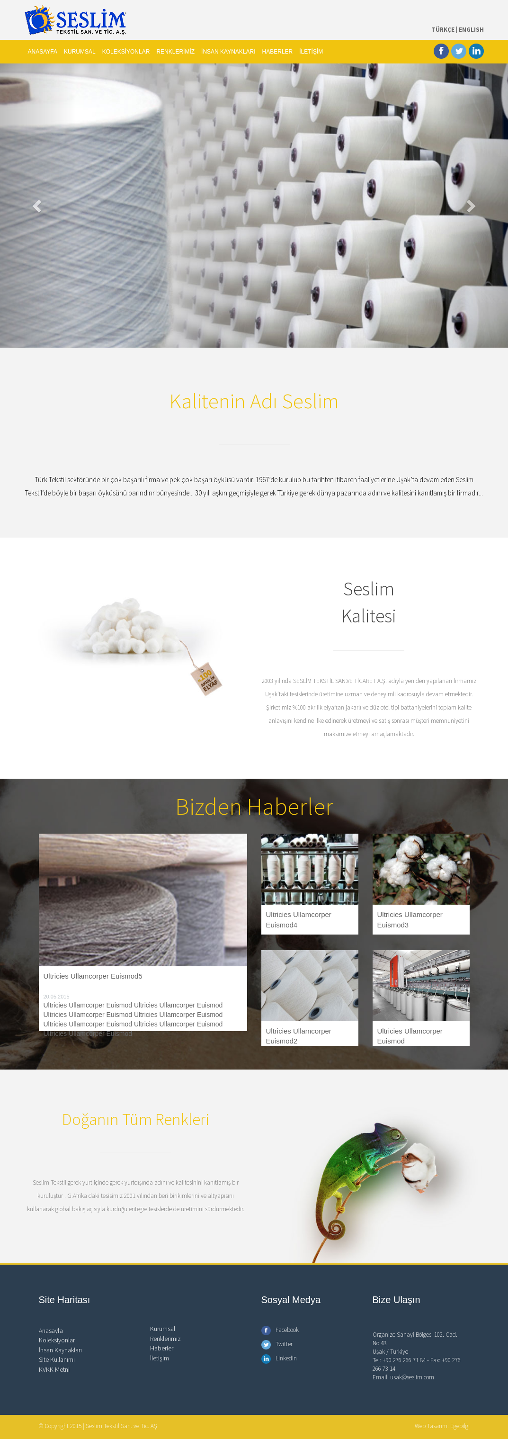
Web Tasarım (431, 1426)
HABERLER (277, 51)
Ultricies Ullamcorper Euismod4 (298, 919)
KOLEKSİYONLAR (126, 51)
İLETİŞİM (311, 51)
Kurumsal (162, 1328)
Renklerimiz (165, 1338)
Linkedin (279, 1358)
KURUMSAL (80, 51)
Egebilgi (460, 1426)
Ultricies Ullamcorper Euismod (410, 1036)
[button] (38, 205)
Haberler (161, 1348)
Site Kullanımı (57, 1359)
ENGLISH (471, 30)
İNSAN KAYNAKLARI (228, 51)
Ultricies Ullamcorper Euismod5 (93, 976)
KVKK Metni (54, 1369)
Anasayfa (51, 1330)
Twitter (277, 1344)
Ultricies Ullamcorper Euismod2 (298, 1036)
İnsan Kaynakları (60, 1350)
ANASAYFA (42, 51)
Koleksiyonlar (57, 1340)
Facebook (280, 1330)
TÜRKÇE (443, 30)
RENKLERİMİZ (175, 51)
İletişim (159, 1358)
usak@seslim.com (412, 1377)
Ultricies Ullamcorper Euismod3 (410, 919)
